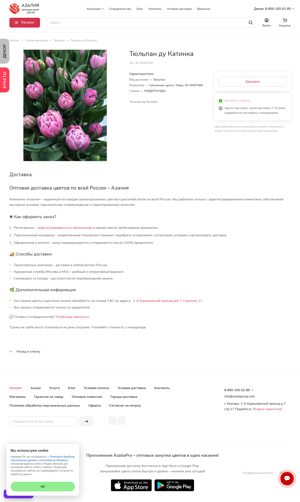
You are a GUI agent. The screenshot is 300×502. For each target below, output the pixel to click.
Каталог (15, 388)
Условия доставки (131, 388)
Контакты (162, 388)
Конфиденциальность (258, 473)
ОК (43, 486)
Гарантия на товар (48, 397)
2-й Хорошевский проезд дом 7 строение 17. (168, 300)
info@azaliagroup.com (239, 396)
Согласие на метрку (125, 405)
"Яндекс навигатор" (267, 409)
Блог (72, 388)
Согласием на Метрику (53, 460)
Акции (35, 388)
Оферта (94, 405)
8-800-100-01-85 (278, 9)
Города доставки (124, 397)
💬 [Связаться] (287, 478)
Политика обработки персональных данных (44, 405)
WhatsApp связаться (72, 317)
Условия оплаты (96, 388)
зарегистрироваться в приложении (64, 227)
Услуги (54, 388)
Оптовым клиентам (87, 397)
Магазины (17, 397)
